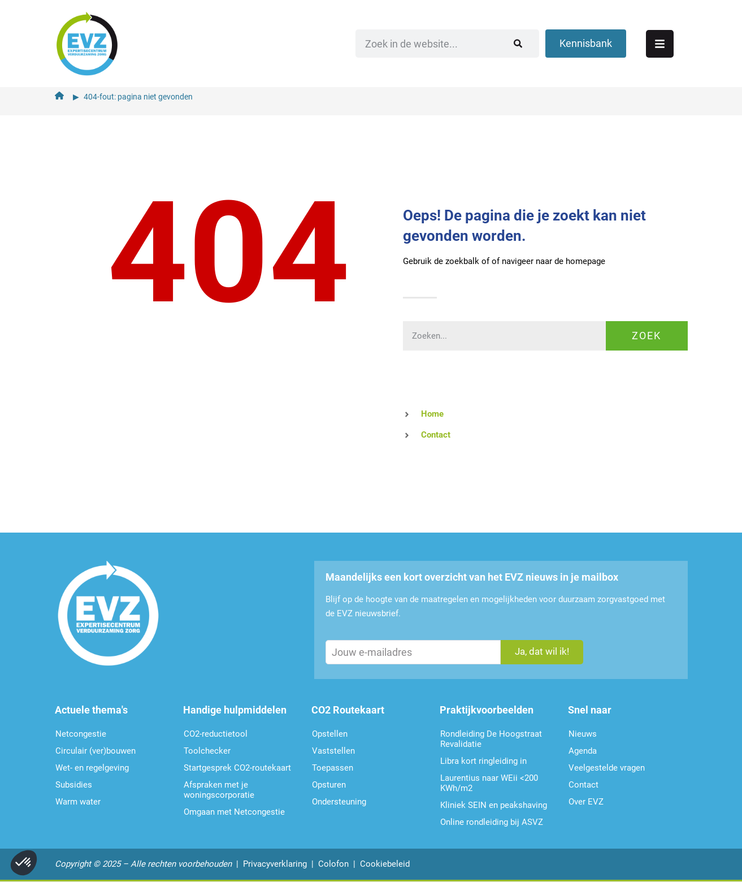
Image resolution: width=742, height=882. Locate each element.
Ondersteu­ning (339, 802)
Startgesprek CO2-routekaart (237, 768)
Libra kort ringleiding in (483, 761)
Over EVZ (586, 802)
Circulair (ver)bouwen (95, 751)
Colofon (333, 864)
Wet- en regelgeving (92, 768)
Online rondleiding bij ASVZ (491, 822)
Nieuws (583, 734)
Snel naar (589, 710)
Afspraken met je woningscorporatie (219, 790)
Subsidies (73, 785)
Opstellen (330, 734)
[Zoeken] (545, 42)
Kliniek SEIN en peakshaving (493, 805)
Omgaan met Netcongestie (234, 812)
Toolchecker (207, 751)
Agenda (583, 751)
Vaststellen (333, 751)
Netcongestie (80, 734)
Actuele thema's (91, 710)
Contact (583, 785)
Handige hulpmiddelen (235, 710)
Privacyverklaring (275, 864)
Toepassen (332, 768)
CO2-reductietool (216, 734)
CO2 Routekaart (347, 710)
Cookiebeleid (385, 864)
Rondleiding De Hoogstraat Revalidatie (491, 739)
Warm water (78, 802)
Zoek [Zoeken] (646, 335)
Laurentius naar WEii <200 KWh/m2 (489, 783)
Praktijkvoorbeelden (486, 710)
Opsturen (329, 785)
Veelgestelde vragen (607, 768)
